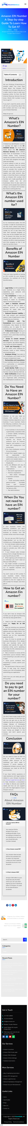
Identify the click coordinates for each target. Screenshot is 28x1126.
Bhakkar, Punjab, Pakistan (10, 1024)
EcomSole (18, 1116)
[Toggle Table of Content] (19, 75)
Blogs (15, 29)
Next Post (24, 921)
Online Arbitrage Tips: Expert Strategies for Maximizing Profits (13, 990)
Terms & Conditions (18, 1122)
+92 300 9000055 (8, 1018)
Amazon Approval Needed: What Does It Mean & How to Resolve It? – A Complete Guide (13, 972)
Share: (3, 905)
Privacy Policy (8, 1122)
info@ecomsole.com (9, 1021)
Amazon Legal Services (12, 780)
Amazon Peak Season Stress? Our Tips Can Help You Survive (13, 984)
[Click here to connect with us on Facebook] (3, 1036)
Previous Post (4, 913)
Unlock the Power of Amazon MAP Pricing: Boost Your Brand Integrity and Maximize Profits (13, 965)
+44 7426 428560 (8, 1015)
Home (9, 29)
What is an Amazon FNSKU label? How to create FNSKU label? (12, 925)
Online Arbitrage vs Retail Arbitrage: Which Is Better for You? (12, 979)
